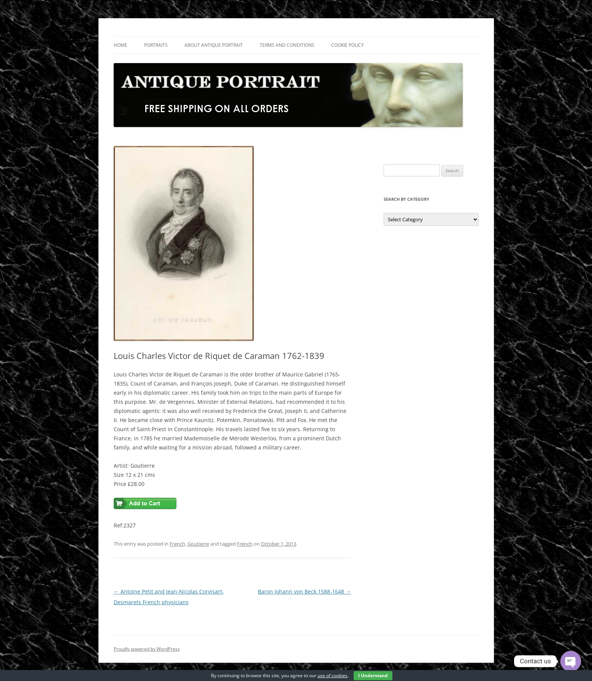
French (177, 543)
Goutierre (198, 543)
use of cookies (332, 675)
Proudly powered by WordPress (147, 649)
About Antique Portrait (213, 45)
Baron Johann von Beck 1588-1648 (304, 591)
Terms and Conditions (287, 45)
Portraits (156, 45)
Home (120, 45)
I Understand (373, 675)
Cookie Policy (347, 45)
